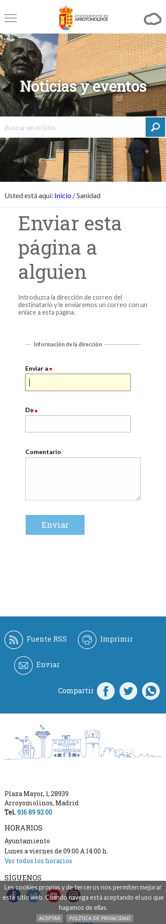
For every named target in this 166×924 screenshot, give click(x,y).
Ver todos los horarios (38, 860)
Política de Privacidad (99, 918)
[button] (10, 17)
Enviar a (36, 368)
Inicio (62, 195)
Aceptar (49, 918)
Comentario (43, 451)
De (29, 409)
